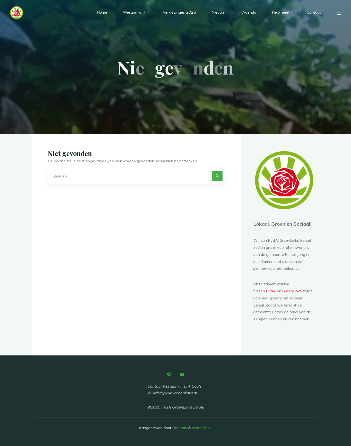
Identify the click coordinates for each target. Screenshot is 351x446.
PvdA (271, 290)
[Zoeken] (217, 176)
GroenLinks (292, 290)
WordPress (202, 427)
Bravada (179, 427)
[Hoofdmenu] (336, 12)
